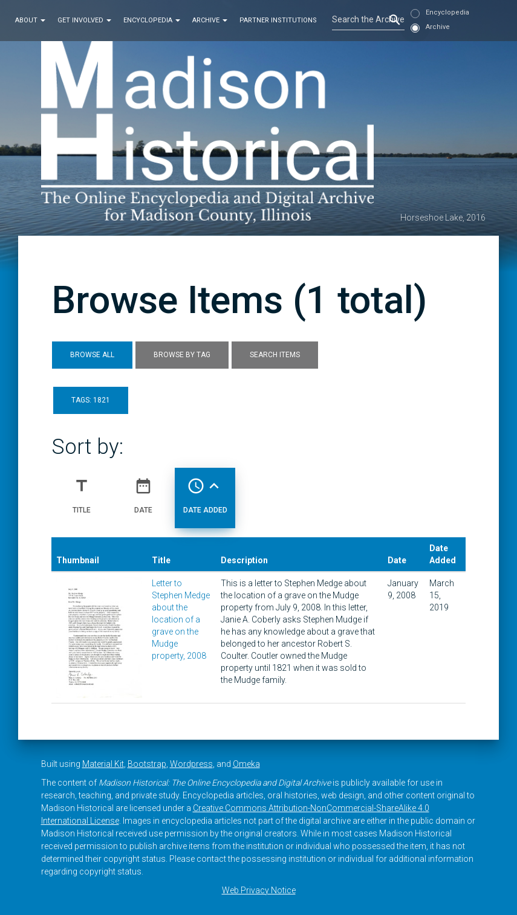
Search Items (275, 355)
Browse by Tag (182, 355)
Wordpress (191, 764)
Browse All (92, 355)
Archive (209, 20)
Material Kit (103, 764)
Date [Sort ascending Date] (143, 491)
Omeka (246, 764)
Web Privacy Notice (259, 890)
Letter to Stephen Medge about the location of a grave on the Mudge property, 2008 (181, 619)
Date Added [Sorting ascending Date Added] (205, 491)
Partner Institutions (278, 20)
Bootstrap (147, 764)
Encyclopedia (151, 20)
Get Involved (84, 20)
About (30, 20)
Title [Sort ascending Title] (82, 491)
